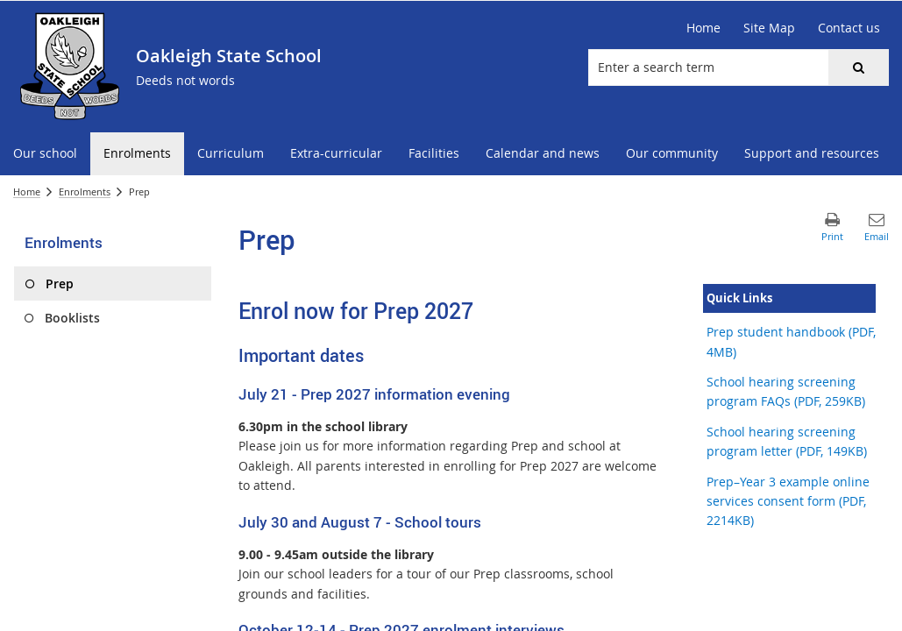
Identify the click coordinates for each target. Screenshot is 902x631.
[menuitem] (45, 153)
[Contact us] (849, 28)
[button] (858, 67)
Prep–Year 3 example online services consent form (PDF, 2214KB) (788, 501)
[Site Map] (769, 28)
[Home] (703, 28)
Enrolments (84, 191)
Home (26, 191)
